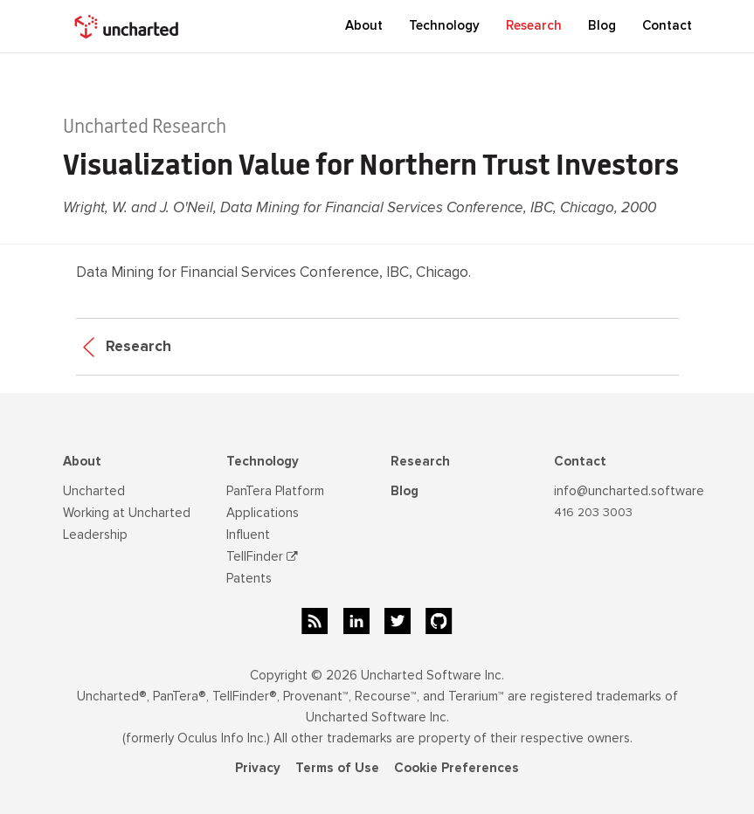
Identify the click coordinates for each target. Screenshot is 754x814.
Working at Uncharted (126, 513)
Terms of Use (337, 768)
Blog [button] (602, 25)
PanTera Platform (275, 491)
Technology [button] (444, 25)
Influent (248, 534)
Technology (262, 461)
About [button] (364, 25)
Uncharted (94, 491)
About (82, 461)
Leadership (95, 534)
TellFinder (262, 556)
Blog (405, 491)
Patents (249, 578)
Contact (667, 25)
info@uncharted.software (629, 491)
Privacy (257, 768)
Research (534, 25)
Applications (262, 513)
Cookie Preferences (456, 768)
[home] (128, 26)
